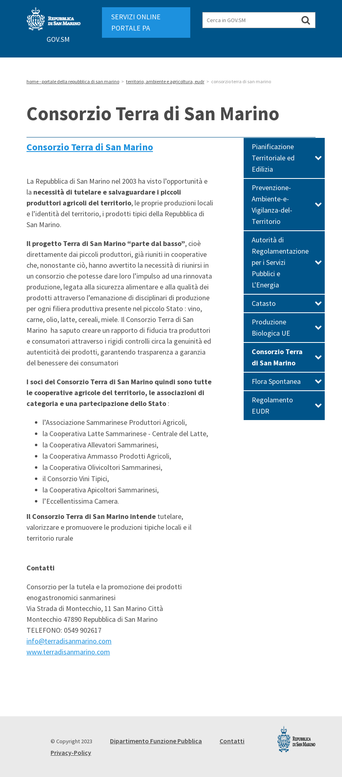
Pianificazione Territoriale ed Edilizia (287, 158)
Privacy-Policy (71, 752)
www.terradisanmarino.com (68, 651)
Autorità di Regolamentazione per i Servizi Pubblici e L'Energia (287, 262)
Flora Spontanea (287, 381)
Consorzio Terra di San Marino (89, 147)
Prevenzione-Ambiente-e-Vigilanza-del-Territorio (287, 204)
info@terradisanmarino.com (69, 641)
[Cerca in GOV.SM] (305, 20)
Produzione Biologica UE (287, 327)
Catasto (287, 303)
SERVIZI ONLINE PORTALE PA (136, 22)
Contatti (232, 741)
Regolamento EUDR (287, 405)
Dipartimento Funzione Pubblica (156, 741)
